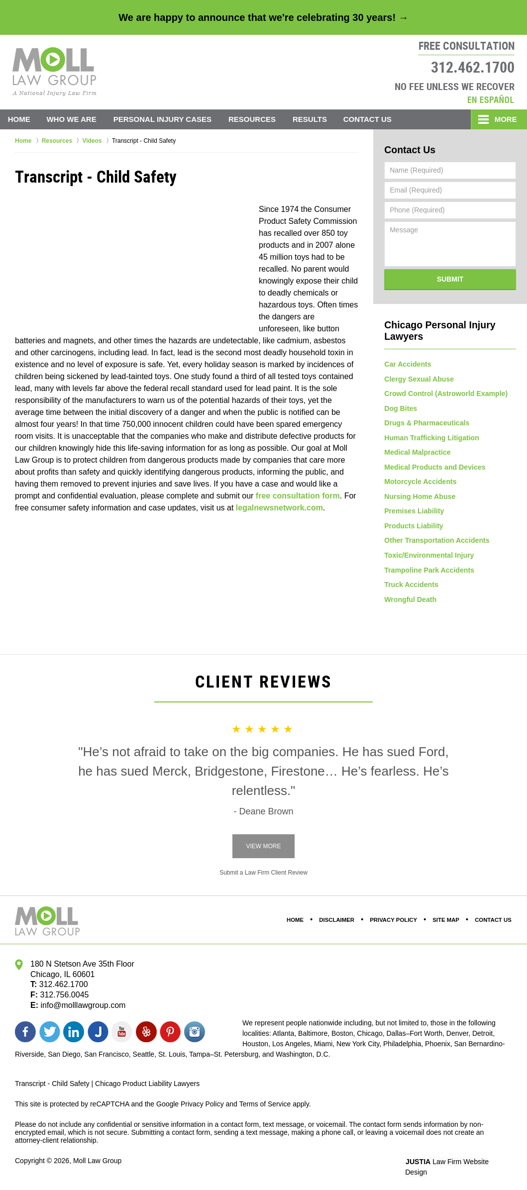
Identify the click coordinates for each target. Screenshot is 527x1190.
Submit (450, 279)
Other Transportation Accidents (436, 542)
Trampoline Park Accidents (428, 572)
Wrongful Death (410, 602)
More (505, 119)
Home (19, 119)
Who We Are (73, 119)
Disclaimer (338, 923)
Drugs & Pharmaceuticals (426, 423)
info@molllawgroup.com (82, 1007)
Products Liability (413, 527)
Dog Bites (400, 408)
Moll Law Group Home (54, 71)
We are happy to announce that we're (263, 17)
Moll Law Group (97, 1164)
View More (263, 849)
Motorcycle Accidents (420, 483)
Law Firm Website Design (459, 1165)
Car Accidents (407, 363)
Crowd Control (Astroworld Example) (445, 393)
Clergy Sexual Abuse (418, 378)
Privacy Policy (394, 923)
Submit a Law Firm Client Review (263, 875)
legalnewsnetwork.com (279, 507)
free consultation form (298, 496)
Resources (253, 119)
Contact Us (369, 119)
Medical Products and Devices (434, 468)
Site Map (446, 923)
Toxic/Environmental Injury (428, 557)
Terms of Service (265, 1106)
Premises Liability (413, 512)
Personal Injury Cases (163, 119)
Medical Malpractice (417, 453)
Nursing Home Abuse (419, 497)
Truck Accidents (411, 587)
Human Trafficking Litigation (431, 438)
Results (311, 119)
